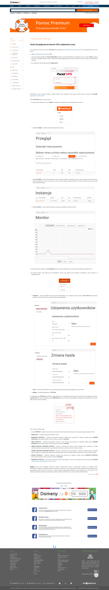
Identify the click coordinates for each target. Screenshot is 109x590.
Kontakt (11, 569)
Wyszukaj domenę (87, 10)
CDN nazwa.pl (37, 570)
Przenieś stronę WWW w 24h (63, 555)
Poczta (97, 1)
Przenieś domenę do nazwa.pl (91, 12)
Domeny (12, 5)
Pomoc (59, 558)
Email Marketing (37, 563)
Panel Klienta (90, 1)
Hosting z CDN (37, 557)
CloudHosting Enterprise (39, 560)
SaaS (73, 5)
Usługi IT (35, 573)
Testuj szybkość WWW (62, 557)
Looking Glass (13, 563)
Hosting (28, 5)
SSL (79, 5)
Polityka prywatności (62, 567)
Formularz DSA (61, 569)
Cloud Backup (37, 566)
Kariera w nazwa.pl (14, 567)
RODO (59, 570)
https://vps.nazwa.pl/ (75, 49)
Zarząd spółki (13, 564)
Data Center (12, 555)
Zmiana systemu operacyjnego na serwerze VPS (43, 461)
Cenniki (59, 566)
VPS (67, 5)
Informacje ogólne (14, 554)
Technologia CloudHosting (15, 558)
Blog (59, 554)
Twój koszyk (90, 5)
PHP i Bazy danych (13, 561)
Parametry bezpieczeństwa (63, 560)
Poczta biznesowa (37, 555)
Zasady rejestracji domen (63, 561)
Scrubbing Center (13, 557)
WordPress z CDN (37, 558)
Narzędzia (60, 563)
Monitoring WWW (37, 561)
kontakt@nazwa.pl (50, 583)
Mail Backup (36, 567)
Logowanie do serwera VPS (37, 95)
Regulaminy (60, 564)
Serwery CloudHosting (14, 560)
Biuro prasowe (13, 566)
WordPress (37, 5)
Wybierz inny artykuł (93, 474)
